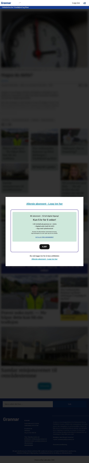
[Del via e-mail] (86, 85)
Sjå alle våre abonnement (44, 237)
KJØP (44, 247)
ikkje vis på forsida (20, 120)
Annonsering (28, 445)
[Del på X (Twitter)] (83, 85)
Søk (69, 404)
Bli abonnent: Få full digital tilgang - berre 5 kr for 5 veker (44, 268)
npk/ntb (5, 120)
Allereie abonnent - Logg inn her (44, 203)
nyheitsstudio (47, 120)
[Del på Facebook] (79, 85)
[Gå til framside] (6, 3)
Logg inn (76, 3)
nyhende (35, 120)
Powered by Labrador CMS (44, 460)
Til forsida (44, 386)
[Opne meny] (84, 3)
